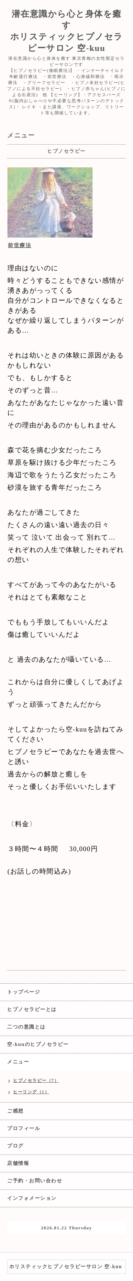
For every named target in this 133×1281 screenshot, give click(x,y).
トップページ (23, 992)
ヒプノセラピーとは (32, 1009)
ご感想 (15, 1111)
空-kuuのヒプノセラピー (38, 1044)
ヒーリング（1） (31, 1091)
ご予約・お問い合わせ (34, 1180)
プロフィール (23, 1128)
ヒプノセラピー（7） (36, 1080)
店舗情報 (18, 1163)
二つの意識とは (26, 1027)
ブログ (15, 1146)
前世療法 (19, 245)
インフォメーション (32, 1198)
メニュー (18, 1061)
